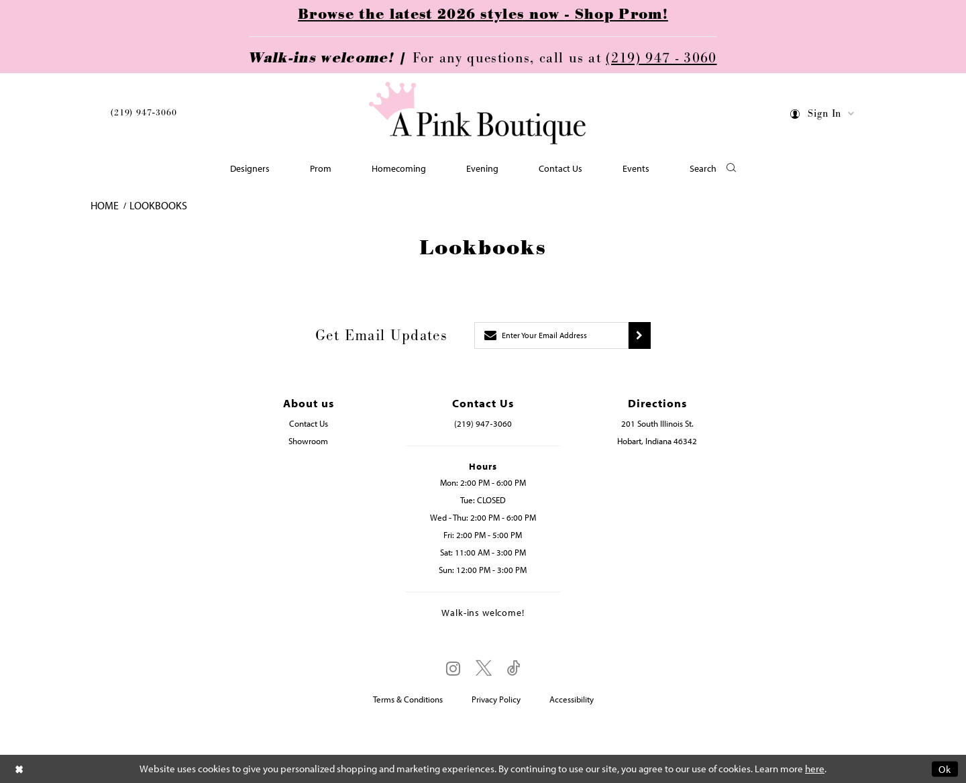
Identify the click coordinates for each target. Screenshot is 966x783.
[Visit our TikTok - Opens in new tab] (514, 668)
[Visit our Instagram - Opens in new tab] (453, 668)
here (814, 768)
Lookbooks (158, 205)
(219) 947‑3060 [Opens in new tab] (482, 423)
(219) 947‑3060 (143, 113)
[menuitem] (144, 115)
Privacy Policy (496, 699)
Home (105, 205)
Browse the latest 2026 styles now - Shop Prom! (483, 14)
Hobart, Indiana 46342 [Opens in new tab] (657, 440)
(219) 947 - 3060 (661, 58)
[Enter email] (551, 335)
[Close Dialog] (19, 768)
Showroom (308, 440)
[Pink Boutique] (478, 114)
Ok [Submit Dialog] (944, 768)
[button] (822, 116)
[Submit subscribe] (640, 335)
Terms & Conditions (408, 699)
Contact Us (308, 423)
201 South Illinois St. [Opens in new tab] (657, 423)
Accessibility (571, 699)
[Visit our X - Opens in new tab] (484, 668)
